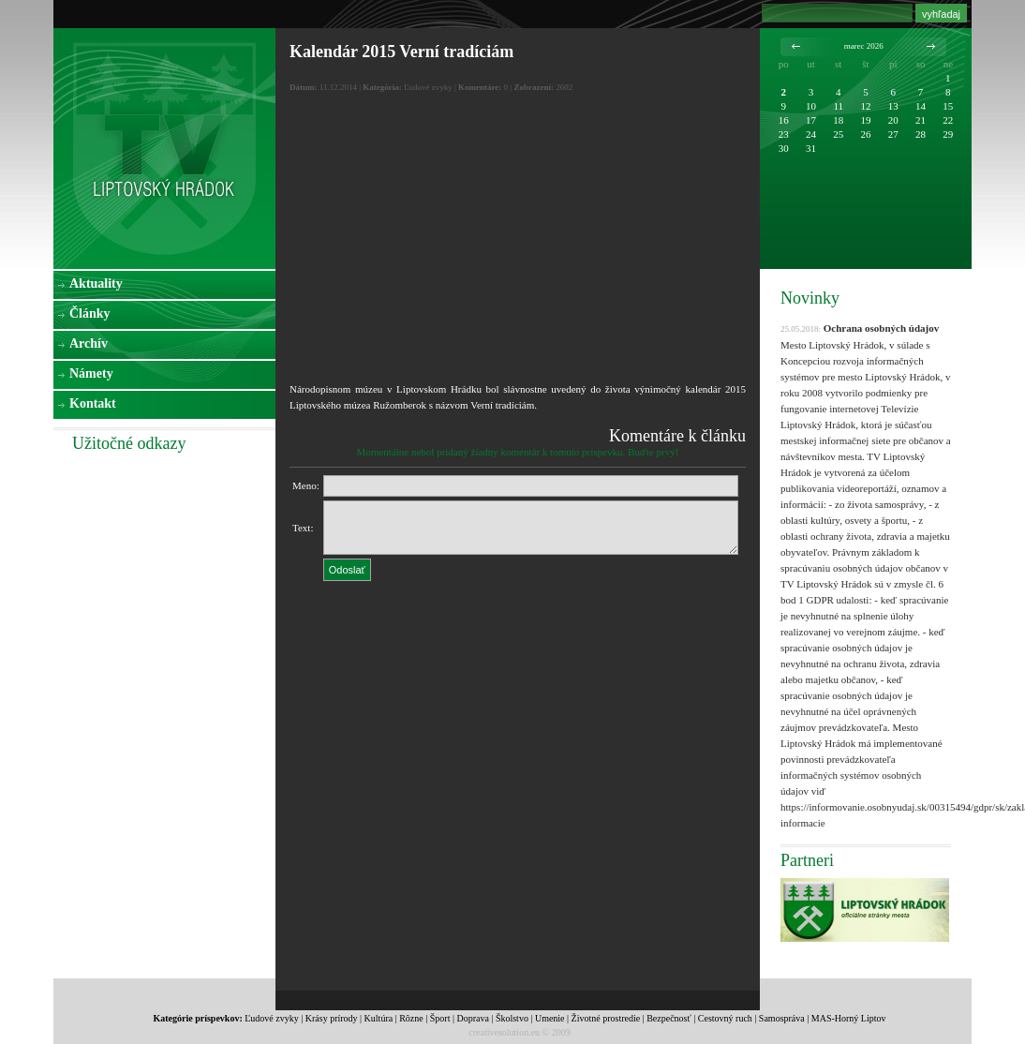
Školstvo (512, 1018)
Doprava (472, 1018)
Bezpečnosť (668, 1018)
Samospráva (782, 1018)
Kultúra (379, 1018)
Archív (88, 343)
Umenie (550, 1018)
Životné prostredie (606, 1018)
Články (90, 313)
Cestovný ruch (725, 1018)
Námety (91, 373)
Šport (440, 1018)
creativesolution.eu (504, 1032)
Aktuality (96, 283)
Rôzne (411, 1018)
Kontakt (92, 403)
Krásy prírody (331, 1018)
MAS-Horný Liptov (848, 1018)
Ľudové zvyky (272, 1018)
